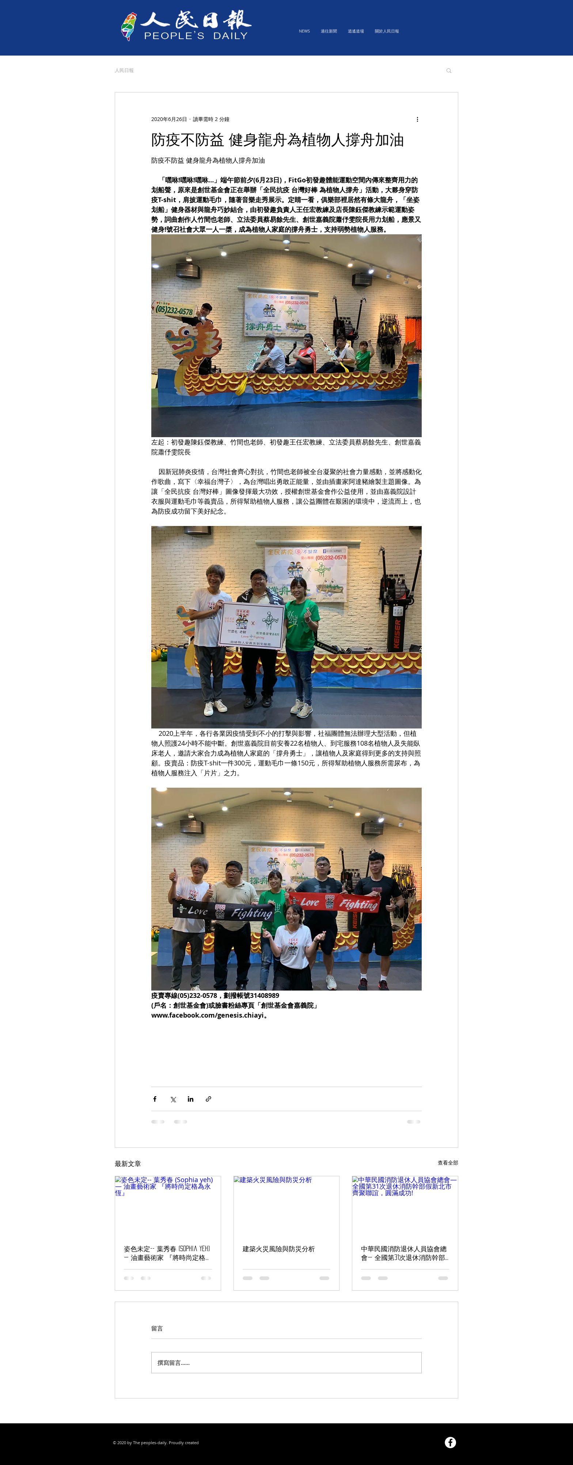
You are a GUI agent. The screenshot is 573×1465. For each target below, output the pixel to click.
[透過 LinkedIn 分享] (190, 1098)
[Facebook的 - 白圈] (450, 1442)
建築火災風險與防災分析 (279, 1248)
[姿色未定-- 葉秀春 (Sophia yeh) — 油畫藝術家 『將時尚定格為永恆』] (168, 1205)
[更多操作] (417, 118)
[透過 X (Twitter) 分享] (172, 1098)
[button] (448, 70)
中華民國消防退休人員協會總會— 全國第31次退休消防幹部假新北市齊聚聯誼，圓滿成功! (404, 1254)
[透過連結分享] (208, 1098)
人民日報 (124, 70)
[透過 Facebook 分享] (154, 1098)
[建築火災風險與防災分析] (286, 1205)
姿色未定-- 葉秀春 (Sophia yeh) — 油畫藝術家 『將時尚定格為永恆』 (167, 1254)
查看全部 (448, 1162)
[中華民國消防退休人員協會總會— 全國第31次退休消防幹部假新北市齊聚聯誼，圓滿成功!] (405, 1205)
